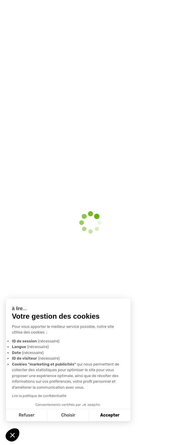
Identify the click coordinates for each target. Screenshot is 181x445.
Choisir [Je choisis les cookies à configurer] (67, 415)
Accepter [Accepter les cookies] (109, 415)
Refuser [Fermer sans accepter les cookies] (26, 415)
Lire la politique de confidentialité (38, 396)
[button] (12, 435)
